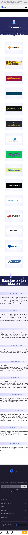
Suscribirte (23, 486)
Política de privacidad (6, 524)
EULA (4, 525)
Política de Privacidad (9, 3)
